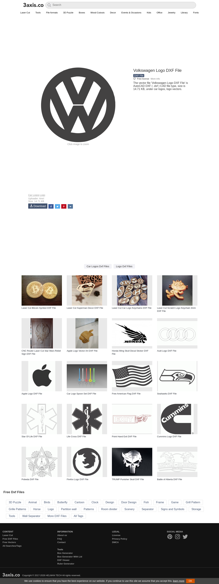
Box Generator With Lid (69, 556)
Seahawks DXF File (167, 393)
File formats (52, 12)
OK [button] (190, 581)
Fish (146, 502)
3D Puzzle (68, 12)
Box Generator (65, 553)
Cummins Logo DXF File (169, 436)
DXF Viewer (63, 560)
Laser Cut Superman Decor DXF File (85, 308)
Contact (61, 542)
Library (184, 12)
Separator (148, 509)
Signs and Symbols (172, 509)
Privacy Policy (119, 539)
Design (110, 502)
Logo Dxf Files (124, 266)
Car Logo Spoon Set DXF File (81, 393)
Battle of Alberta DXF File (169, 479)
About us (62, 535)
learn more (178, 581)
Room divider (109, 509)
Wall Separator (31, 516)
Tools (38, 12)
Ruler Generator (65, 563)
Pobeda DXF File (30, 479)
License (116, 535)
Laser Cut (25, 12)
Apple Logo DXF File (32, 393)
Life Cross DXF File (76, 436)
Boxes (82, 12)
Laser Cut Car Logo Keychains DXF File (131, 308)
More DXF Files (57, 516)
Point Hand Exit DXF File (124, 436)
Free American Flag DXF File (126, 393)
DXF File (138, 75)
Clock (95, 502)
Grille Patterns (17, 509)
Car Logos (33, 195)
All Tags (78, 516)
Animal (32, 502)
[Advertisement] (109, 43)
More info (155, 78)
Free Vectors (9, 542)
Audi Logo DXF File (166, 351)
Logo (42, 195)
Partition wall (69, 509)
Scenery (129, 509)
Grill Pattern (193, 502)
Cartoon (79, 502)
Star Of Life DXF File (32, 436)
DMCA (115, 542)
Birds (47, 502)
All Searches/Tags (12, 546)
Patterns (89, 509)
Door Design (129, 502)
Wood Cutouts (98, 12)
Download (38, 206)
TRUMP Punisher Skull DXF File (128, 479)
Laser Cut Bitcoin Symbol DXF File (39, 308)
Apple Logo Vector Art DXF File (82, 351)
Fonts (196, 12)
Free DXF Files (10, 539)
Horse (37, 509)
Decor (113, 12)
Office (159, 12)
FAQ (59, 539)
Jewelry (171, 12)
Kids (149, 12)
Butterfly (62, 502)
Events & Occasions (131, 12)
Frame (160, 502)
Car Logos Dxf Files (98, 266)
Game (175, 502)
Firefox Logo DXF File (77, 479)
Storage (196, 509)
